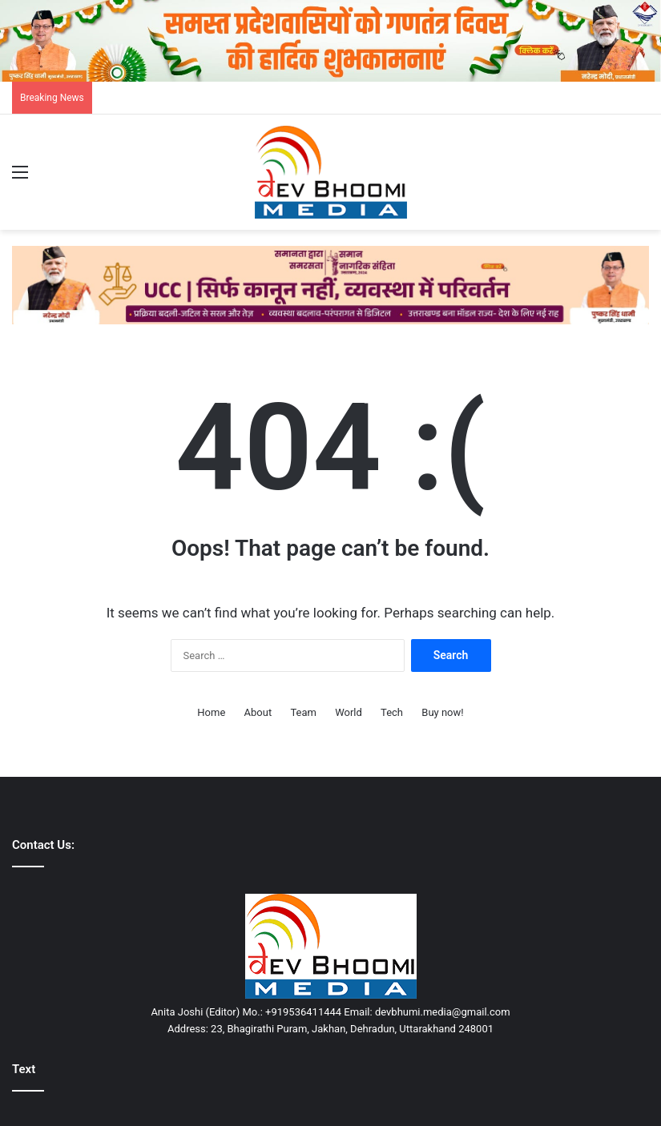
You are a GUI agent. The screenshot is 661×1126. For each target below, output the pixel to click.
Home (211, 712)
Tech (392, 712)
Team (303, 712)
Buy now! (442, 712)
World (348, 712)
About (258, 712)
